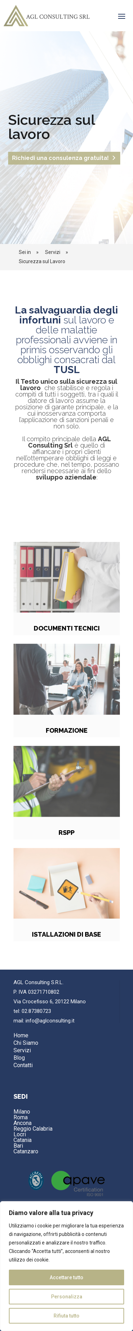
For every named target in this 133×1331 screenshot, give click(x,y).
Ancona (22, 1123)
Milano (21, 1111)
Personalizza (66, 1296)
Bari (18, 1145)
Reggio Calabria (32, 1128)
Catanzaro (25, 1151)
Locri (19, 1134)
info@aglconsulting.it (50, 1020)
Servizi (22, 1050)
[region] (66, 1266)
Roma (20, 1117)
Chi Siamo (25, 1042)
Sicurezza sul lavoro (51, 131)
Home (20, 1035)
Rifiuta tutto (66, 1316)
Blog (19, 1057)
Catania (22, 1140)
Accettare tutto (66, 1277)
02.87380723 (36, 1011)
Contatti (23, 1065)
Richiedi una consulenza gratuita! (60, 162)
